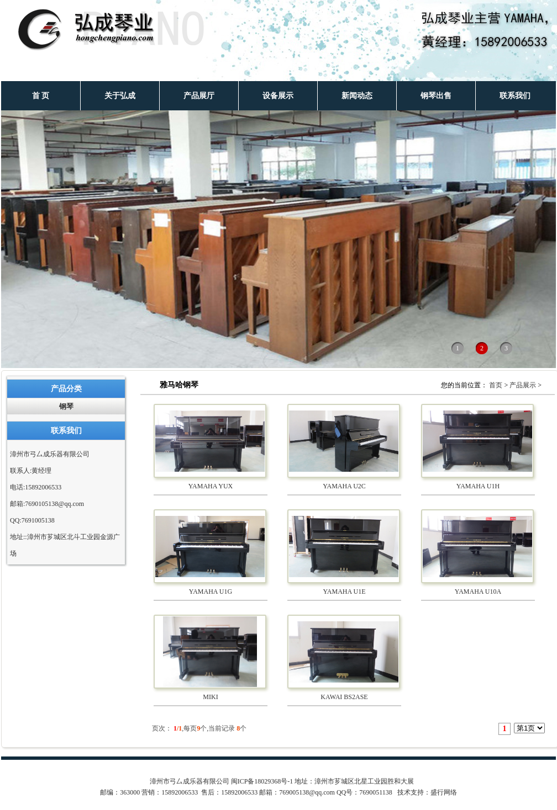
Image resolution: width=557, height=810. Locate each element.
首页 (495, 385)
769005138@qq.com (307, 792)
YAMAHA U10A (478, 591)
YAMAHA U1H (478, 486)
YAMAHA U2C (344, 486)
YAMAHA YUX (210, 486)
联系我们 (515, 96)
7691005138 (38, 520)
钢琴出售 (436, 96)
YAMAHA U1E (344, 591)
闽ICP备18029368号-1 (262, 781)
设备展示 (277, 96)
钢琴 (66, 406)
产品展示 (522, 385)
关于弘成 (119, 96)
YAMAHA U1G (210, 591)
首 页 (41, 96)
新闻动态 (356, 96)
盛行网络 (443, 792)
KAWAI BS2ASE (343, 697)
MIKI (210, 697)
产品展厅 (198, 96)
